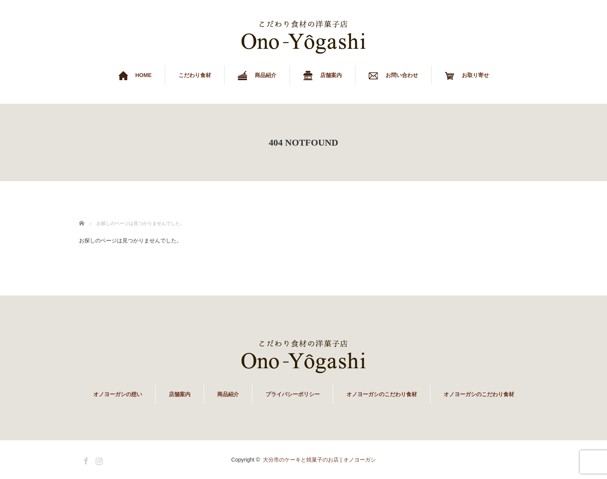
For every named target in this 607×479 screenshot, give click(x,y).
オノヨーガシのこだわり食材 (381, 394)
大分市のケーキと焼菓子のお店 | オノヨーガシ (319, 460)
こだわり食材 (194, 75)
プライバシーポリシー (293, 394)
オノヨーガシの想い (117, 394)
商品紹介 (228, 394)
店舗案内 (179, 394)
